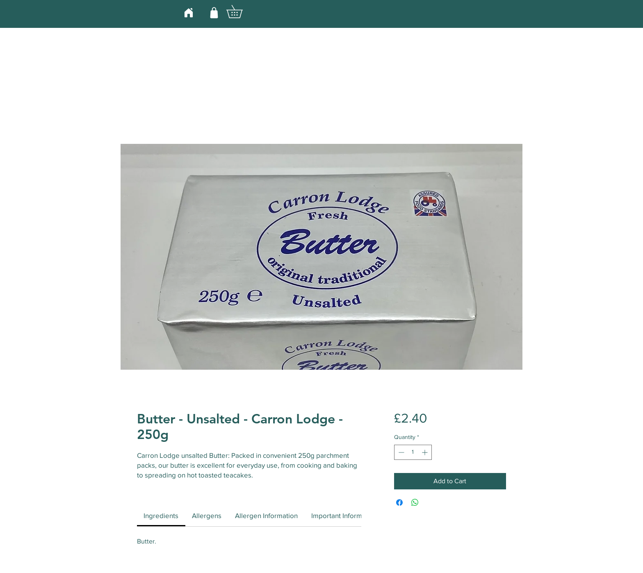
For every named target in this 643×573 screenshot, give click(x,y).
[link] (161, 515)
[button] (240, 11)
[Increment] (425, 452)
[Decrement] (400, 452)
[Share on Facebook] (399, 502)
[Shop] (214, 12)
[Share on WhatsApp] (415, 502)
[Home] (188, 12)
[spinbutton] (413, 452)
